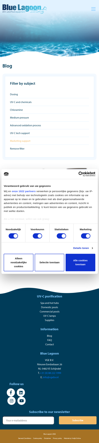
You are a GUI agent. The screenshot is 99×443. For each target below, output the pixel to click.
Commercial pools (49, 311)
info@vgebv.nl (51, 377)
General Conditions (24, 438)
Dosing (14, 94)
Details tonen (81, 248)
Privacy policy (57, 438)
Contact (49, 344)
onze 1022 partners (24, 191)
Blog (49, 335)
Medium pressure (19, 117)
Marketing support (20, 140)
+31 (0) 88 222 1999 (50, 373)
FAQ (49, 340)
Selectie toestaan (49, 262)
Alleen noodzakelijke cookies (19, 262)
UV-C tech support (20, 133)
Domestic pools (49, 307)
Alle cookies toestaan (80, 262)
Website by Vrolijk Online (72, 438)
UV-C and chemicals (21, 102)
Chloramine (16, 109)
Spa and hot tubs (49, 303)
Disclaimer (47, 438)
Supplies (49, 320)
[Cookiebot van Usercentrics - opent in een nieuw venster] (80, 173)
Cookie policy (37, 438)
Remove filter (17, 148)
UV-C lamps (49, 315)
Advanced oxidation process (25, 125)
